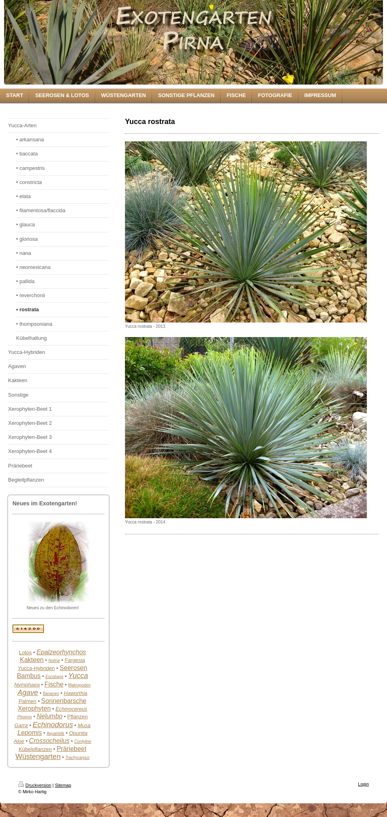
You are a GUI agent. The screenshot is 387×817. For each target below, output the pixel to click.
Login (363, 784)
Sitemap (63, 785)
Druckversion (34, 785)
